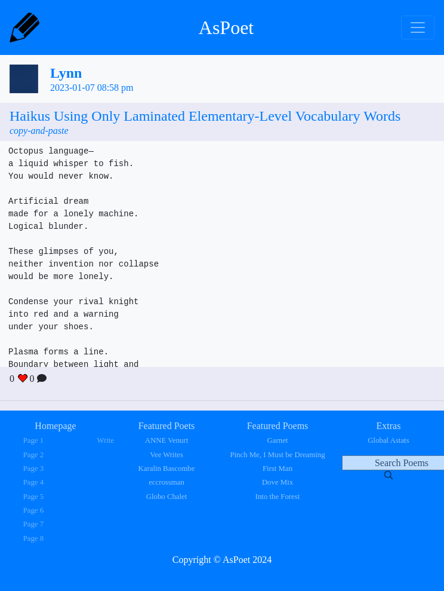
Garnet (277, 440)
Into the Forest (277, 496)
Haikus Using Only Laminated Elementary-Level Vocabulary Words (205, 116)
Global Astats (388, 440)
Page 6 (33, 510)
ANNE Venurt (167, 440)
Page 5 (33, 496)
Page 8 (33, 538)
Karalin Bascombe (166, 468)
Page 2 (33, 455)
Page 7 (33, 524)
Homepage (55, 426)
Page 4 (33, 482)
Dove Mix (277, 482)
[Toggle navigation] (417, 27)
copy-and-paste (39, 130)
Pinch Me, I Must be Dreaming (277, 455)
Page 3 (33, 468)
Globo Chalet (166, 496)
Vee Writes (166, 455)
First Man (277, 468)
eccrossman (166, 482)
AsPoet (226, 27)
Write (106, 440)
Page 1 (33, 440)
